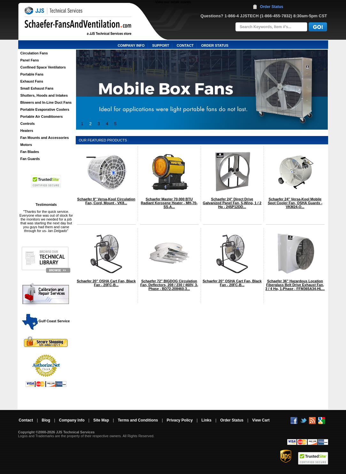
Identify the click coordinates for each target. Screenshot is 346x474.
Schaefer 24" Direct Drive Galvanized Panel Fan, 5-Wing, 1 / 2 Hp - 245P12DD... (232, 203)
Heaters (26, 131)
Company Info (72, 420)
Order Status (271, 6)
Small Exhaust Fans (37, 88)
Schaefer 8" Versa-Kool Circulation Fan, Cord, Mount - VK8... (106, 201)
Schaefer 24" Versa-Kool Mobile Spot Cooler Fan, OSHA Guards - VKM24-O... (295, 203)
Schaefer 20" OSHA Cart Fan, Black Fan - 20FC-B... (106, 283)
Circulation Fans (34, 53)
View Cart (260, 420)
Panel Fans (29, 60)
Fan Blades (29, 152)
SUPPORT (160, 45)
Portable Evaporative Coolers (44, 109)
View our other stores (173, 2)
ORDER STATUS (214, 45)
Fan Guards (30, 159)
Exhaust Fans (31, 81)
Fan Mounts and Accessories (44, 138)
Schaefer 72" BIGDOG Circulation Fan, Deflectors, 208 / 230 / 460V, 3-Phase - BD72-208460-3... (169, 285)
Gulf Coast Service (46, 321)
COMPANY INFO (131, 45)
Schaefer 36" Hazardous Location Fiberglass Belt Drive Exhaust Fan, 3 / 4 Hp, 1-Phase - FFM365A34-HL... (295, 285)
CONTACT (185, 45)
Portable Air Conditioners (41, 116)
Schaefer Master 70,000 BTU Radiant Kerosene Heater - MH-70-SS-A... (169, 203)
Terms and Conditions (138, 420)
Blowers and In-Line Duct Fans (46, 102)
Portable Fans (32, 74)
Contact (26, 420)
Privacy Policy (180, 420)
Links (206, 420)
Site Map (101, 420)
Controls (27, 123)
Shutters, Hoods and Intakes (44, 95)
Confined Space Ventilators (43, 67)
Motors (26, 145)
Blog (46, 420)
